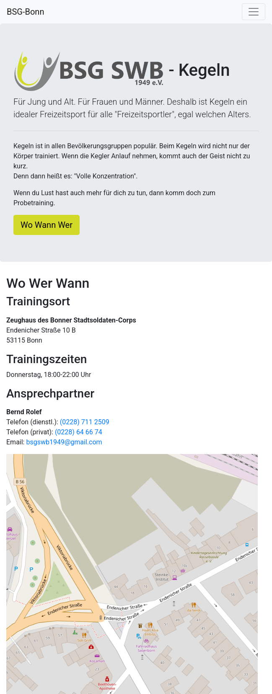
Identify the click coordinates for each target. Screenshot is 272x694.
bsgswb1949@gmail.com (64, 442)
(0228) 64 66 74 (78, 432)
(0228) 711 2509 (84, 422)
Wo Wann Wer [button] (47, 225)
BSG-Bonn (25, 12)
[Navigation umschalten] (253, 11)
